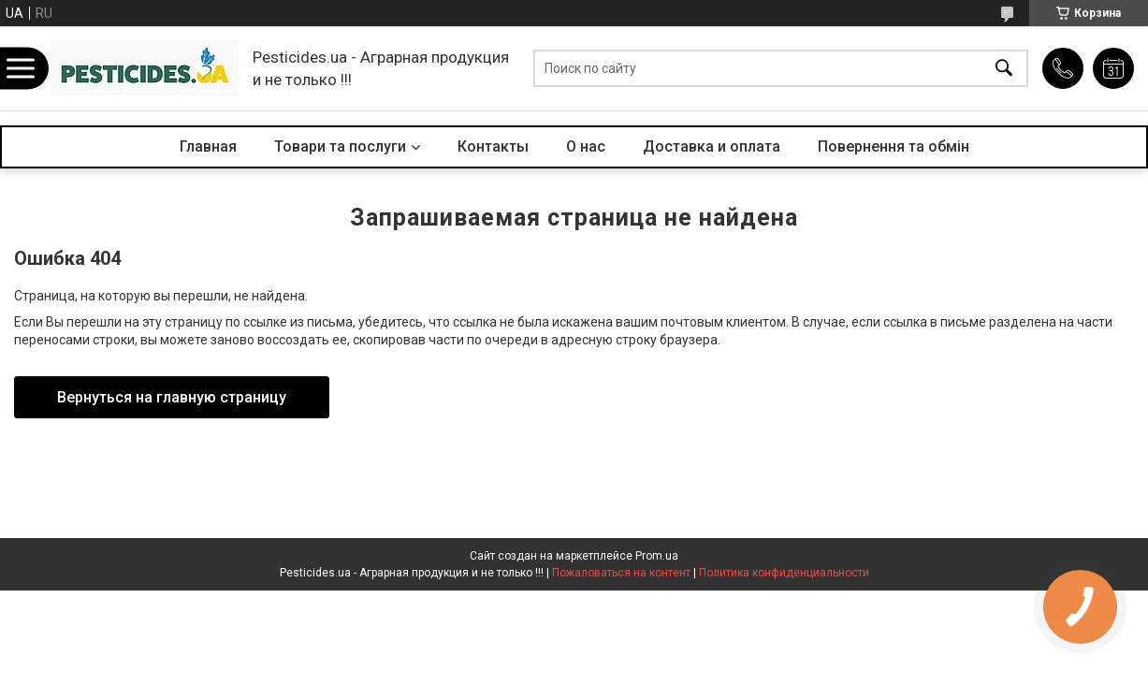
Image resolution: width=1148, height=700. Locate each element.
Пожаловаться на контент (621, 572)
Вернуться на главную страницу (171, 397)
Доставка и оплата (711, 146)
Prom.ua (656, 555)
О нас (585, 146)
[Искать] (1003, 68)
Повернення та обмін (893, 146)
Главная (208, 146)
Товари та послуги (340, 146)
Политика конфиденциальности (784, 572)
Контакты (493, 146)
